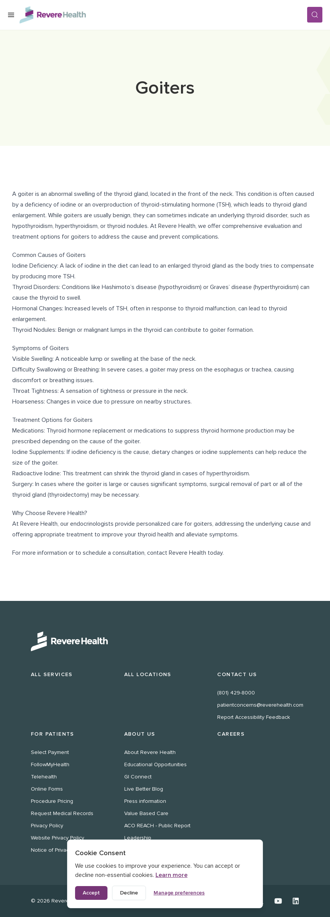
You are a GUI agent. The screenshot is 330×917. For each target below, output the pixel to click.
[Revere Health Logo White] (165, 641)
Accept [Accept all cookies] (91, 893)
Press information (145, 801)
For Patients (52, 734)
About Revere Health (150, 752)
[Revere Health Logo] (163, 15)
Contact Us (237, 674)
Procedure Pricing (52, 801)
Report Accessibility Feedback (253, 717)
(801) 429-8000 (236, 692)
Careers (231, 734)
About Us (139, 734)
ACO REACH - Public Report (157, 825)
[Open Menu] (11, 14)
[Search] (314, 15)
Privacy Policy (47, 825)
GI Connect (138, 776)
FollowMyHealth (50, 764)
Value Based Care (146, 813)
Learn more (171, 875)
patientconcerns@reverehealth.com (260, 705)
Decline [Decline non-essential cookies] (129, 893)
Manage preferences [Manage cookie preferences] (179, 893)
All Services (52, 674)
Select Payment (50, 752)
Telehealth (44, 776)
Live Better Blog (143, 789)
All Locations (147, 674)
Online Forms (47, 789)
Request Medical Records (62, 813)
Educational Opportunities (155, 764)
